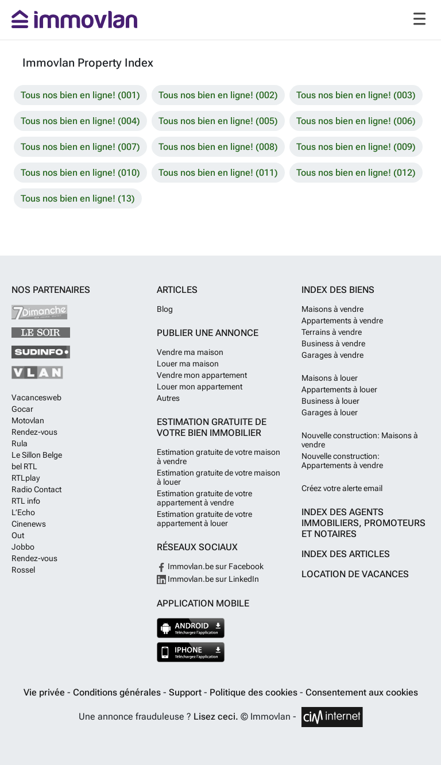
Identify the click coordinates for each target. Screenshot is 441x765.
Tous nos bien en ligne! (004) (80, 120)
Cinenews (28, 523)
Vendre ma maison (190, 352)
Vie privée (45, 692)
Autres (168, 398)
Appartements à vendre (342, 320)
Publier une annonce (207, 332)
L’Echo (23, 512)
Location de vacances (355, 574)
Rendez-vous (34, 431)
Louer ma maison (188, 363)
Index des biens (337, 289)
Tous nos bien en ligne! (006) (356, 120)
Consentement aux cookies (361, 692)
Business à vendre (333, 343)
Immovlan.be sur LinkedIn (208, 579)
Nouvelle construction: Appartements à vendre (342, 460)
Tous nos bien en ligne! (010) (80, 172)
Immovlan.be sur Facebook (210, 566)
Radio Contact (36, 489)
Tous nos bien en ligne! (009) (356, 146)
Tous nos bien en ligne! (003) (356, 95)
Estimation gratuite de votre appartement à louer (204, 518)
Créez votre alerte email (341, 488)
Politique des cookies (255, 692)
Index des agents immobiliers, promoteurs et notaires (363, 523)
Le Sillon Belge (36, 454)
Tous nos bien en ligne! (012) (356, 172)
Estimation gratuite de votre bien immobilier (211, 427)
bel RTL (24, 466)
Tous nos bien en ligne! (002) (218, 95)
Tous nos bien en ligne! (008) (218, 146)
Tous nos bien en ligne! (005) (218, 120)
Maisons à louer (329, 377)
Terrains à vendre (331, 332)
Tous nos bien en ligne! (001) (80, 95)
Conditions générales (118, 692)
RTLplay (25, 477)
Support (186, 692)
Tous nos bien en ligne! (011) (218, 172)
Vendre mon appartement (202, 375)
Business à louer (330, 400)
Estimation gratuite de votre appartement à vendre (204, 498)
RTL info (25, 500)
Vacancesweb (36, 397)
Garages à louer (329, 412)
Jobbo (22, 546)
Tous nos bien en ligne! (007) (80, 146)
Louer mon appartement (199, 386)
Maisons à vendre (332, 309)
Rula (19, 443)
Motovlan (27, 420)
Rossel (23, 569)
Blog (165, 309)
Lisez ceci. (216, 716)
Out (17, 535)
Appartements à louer (339, 389)
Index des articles (345, 553)
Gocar (22, 409)
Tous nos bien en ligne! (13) (78, 198)
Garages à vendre (332, 355)
